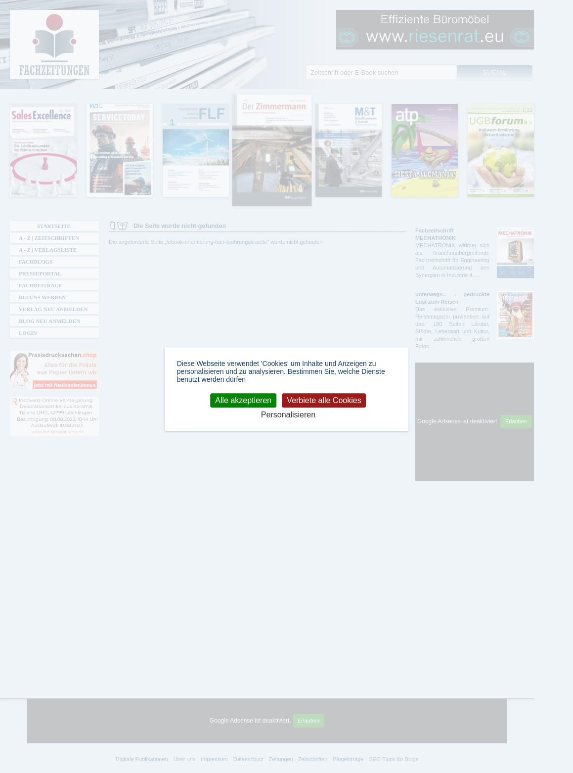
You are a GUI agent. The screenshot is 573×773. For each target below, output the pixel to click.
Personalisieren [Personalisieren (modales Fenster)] (288, 414)
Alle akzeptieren (243, 400)
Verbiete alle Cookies (324, 400)
